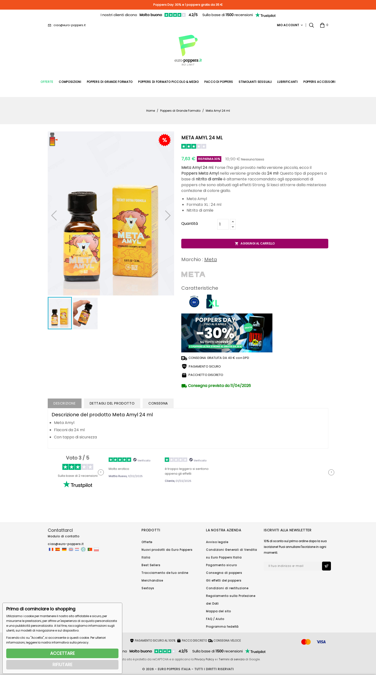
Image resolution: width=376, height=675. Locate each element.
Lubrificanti (287, 82)
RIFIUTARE (62, 665)
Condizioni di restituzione (227, 588)
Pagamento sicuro (221, 565)
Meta (210, 259)
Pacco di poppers (218, 82)
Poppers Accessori (319, 82)
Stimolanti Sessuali (255, 82)
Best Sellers (150, 565)
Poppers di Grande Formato (110, 82)
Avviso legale (217, 542)
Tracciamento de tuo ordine (164, 573)
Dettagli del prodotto (112, 403)
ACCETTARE (62, 653)
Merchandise (152, 580)
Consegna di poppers (224, 573)
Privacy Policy (204, 659)
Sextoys (147, 588)
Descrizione (64, 403)
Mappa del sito (218, 611)
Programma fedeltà (222, 627)
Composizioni (70, 82)
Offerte (47, 82)
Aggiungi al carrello (255, 243)
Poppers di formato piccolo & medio (168, 82)
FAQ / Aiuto (215, 619)
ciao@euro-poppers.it (66, 544)
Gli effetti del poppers (223, 580)
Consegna (158, 403)
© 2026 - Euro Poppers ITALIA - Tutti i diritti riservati (188, 669)
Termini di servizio (232, 659)
